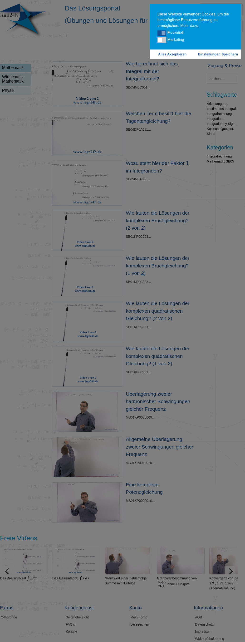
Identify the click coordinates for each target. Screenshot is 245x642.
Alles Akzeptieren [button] (172, 54)
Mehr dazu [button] (189, 26)
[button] (161, 33)
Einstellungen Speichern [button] (218, 54)
